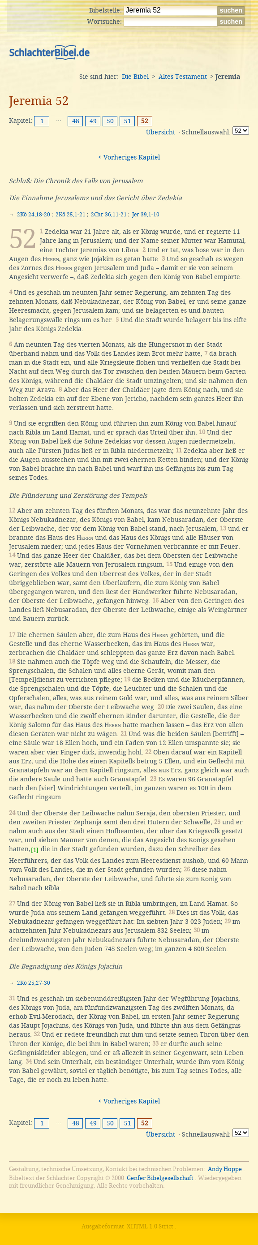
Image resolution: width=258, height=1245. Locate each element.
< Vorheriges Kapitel (129, 157)
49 (93, 121)
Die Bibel (135, 76)
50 (110, 121)
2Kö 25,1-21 (71, 214)
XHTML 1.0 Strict (150, 1226)
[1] (35, 850)
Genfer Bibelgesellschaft (160, 1178)
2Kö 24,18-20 (33, 214)
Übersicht (160, 132)
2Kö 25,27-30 (33, 983)
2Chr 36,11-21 (109, 214)
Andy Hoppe (225, 1169)
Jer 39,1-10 (145, 214)
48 (75, 121)
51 (127, 121)
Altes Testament (183, 76)
